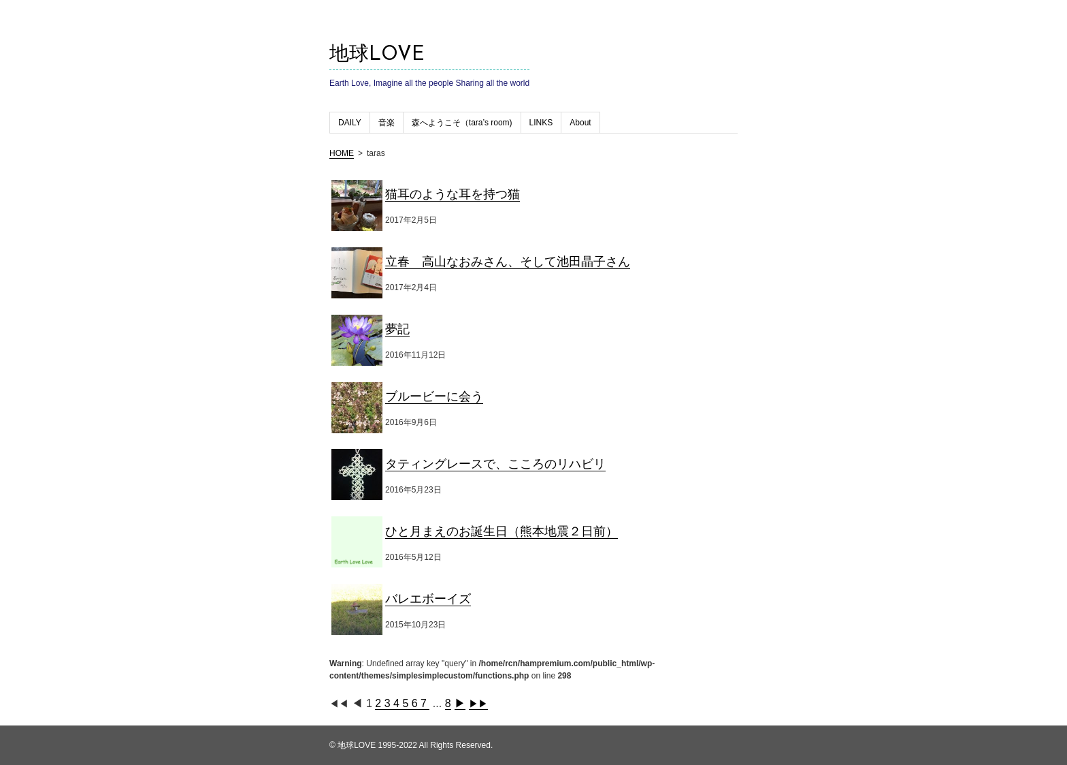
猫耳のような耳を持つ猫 (452, 194)
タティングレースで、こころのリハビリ (495, 464)
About (580, 122)
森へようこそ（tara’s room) (462, 122)
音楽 (386, 122)
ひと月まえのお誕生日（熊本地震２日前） (501, 531)
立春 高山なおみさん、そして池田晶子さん (507, 261)
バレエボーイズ (428, 599)
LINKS (541, 122)
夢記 (397, 329)
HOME (341, 153)
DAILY (349, 122)
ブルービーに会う (434, 396)
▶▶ (478, 703)
